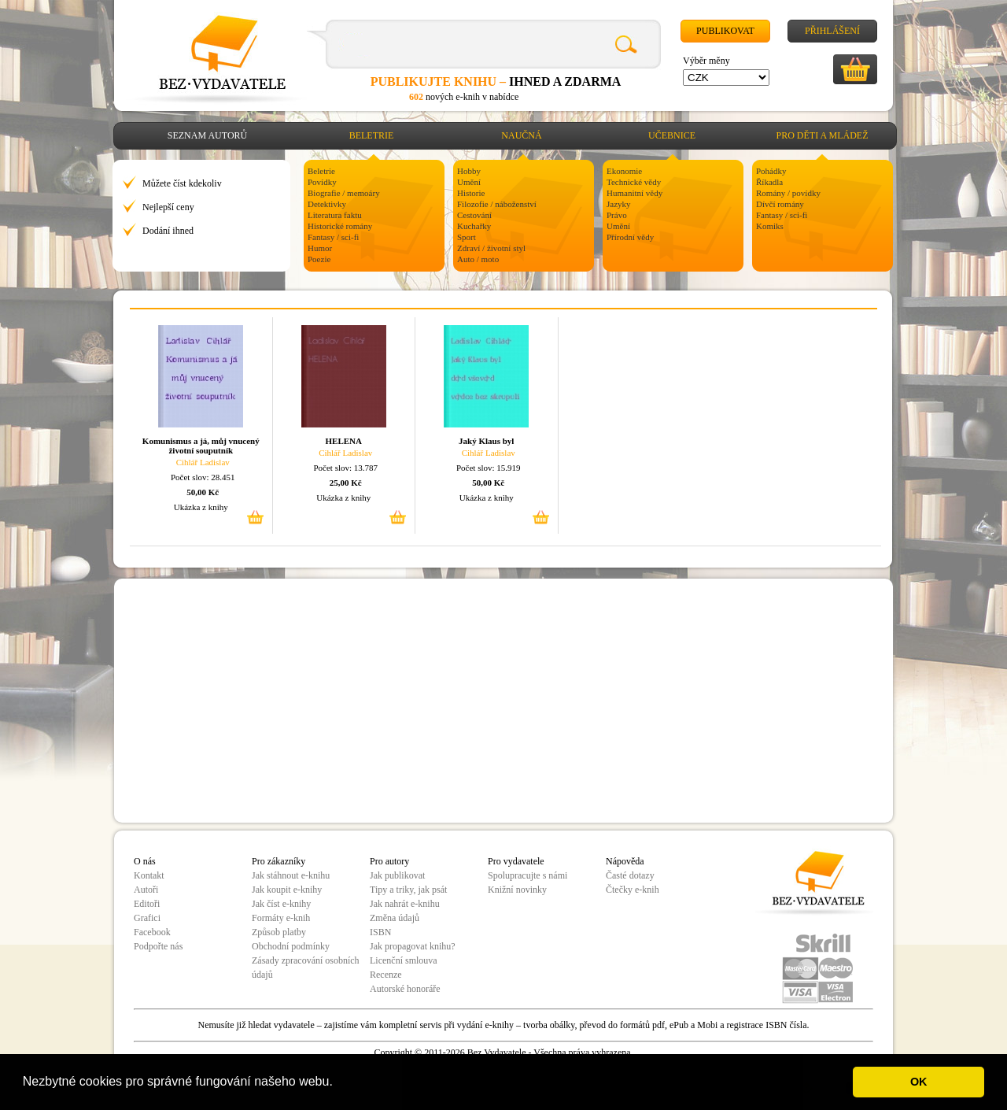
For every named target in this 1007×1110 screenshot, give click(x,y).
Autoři (146, 889)
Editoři (147, 903)
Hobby (469, 171)
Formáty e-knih (281, 917)
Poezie (319, 259)
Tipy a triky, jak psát (408, 889)
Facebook (152, 932)
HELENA (344, 441)
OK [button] (919, 1081)
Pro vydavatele (516, 861)
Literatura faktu (335, 215)
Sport (466, 237)
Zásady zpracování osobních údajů (306, 967)
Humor (320, 248)
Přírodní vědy (630, 237)
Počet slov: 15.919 (488, 467)
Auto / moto (478, 259)
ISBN (380, 932)
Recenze (386, 974)
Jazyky (619, 204)
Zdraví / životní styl (491, 248)
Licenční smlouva (403, 960)
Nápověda (625, 861)
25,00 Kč (346, 482)
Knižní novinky (517, 889)
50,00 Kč (202, 492)
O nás (145, 861)
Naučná (521, 135)
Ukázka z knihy (201, 507)
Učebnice (671, 135)
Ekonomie (624, 171)
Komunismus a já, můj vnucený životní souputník (201, 445)
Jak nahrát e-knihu (405, 903)
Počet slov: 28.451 (203, 477)
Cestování (474, 215)
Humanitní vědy (634, 193)
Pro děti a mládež (822, 135)
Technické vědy (634, 182)
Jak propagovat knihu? (413, 946)
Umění (469, 182)
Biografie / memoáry (344, 193)
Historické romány (340, 226)
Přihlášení (832, 30)
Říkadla (769, 182)
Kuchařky (474, 226)
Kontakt (149, 875)
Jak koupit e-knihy (287, 889)
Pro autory (389, 861)
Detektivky (327, 204)
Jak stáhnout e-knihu (291, 875)
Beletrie (371, 135)
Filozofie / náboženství (497, 204)
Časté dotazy (630, 875)
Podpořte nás (158, 946)
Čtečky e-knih (632, 889)
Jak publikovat (397, 875)
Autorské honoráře (405, 988)
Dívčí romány (780, 204)
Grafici (147, 917)
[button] (338, 1083)
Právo (617, 215)
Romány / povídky (788, 193)
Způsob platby (279, 932)
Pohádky (771, 171)
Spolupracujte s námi (527, 875)
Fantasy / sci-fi (333, 237)
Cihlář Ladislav (203, 462)
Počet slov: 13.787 (345, 467)
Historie (471, 193)
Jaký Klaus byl (486, 441)
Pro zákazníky (278, 861)
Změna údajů (394, 917)
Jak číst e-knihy (281, 903)
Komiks (770, 226)
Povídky (322, 182)
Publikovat (725, 30)
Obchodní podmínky (291, 946)
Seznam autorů (207, 135)
